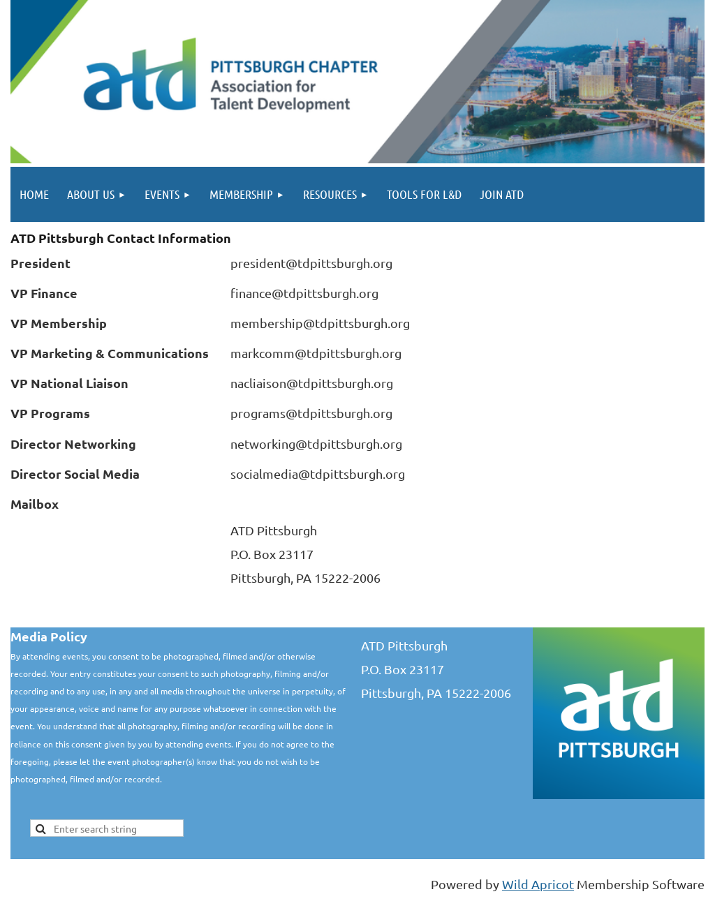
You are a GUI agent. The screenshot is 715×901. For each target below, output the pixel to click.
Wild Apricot (538, 884)
